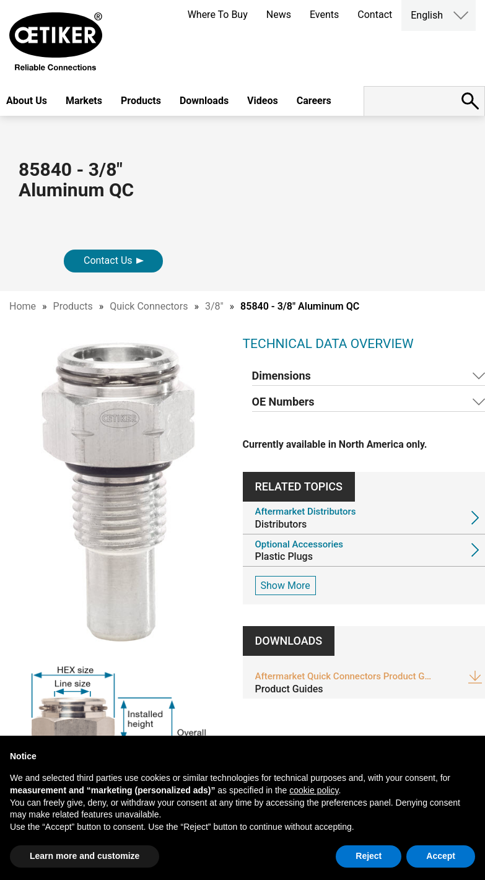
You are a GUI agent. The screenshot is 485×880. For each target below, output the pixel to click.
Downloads (204, 101)
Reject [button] (369, 856)
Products (141, 101)
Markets (84, 101)
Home (22, 306)
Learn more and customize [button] (84, 856)
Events (324, 14)
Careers (314, 101)
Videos (262, 101)
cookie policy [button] (313, 790)
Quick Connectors (149, 306)
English (427, 15)
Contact (374, 14)
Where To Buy (218, 14)
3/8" (214, 306)
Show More (285, 585)
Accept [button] (440, 856)
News (278, 14)
